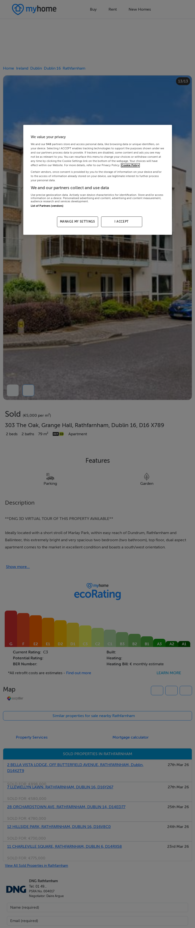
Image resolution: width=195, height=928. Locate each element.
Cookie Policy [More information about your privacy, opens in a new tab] (130, 165)
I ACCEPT (121, 222)
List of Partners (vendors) (47, 205)
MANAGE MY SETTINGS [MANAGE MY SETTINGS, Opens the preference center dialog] (77, 222)
